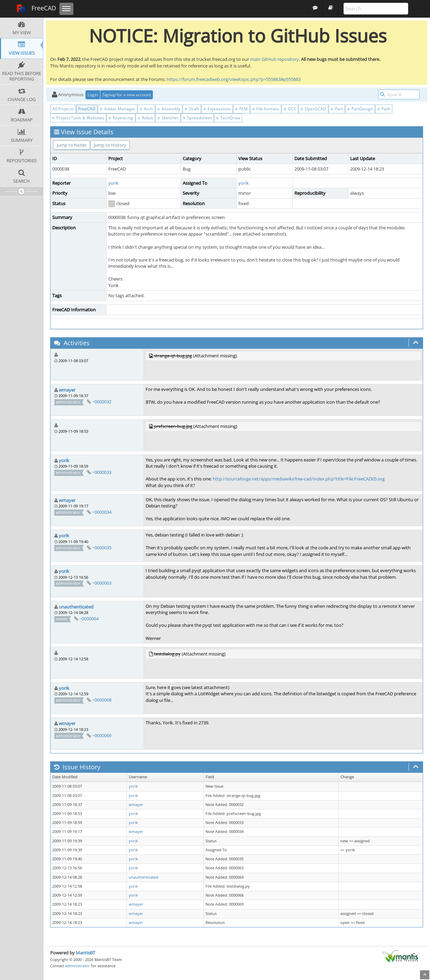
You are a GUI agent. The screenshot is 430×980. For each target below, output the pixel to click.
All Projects (63, 109)
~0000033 (101, 472)
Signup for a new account (126, 95)
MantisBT (85, 953)
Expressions (217, 109)
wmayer (67, 390)
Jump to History (110, 145)
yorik (113, 183)
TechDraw (228, 118)
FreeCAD (36, 8)
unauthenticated (76, 607)
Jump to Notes (71, 145)
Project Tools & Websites (78, 118)
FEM (241, 109)
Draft (192, 109)
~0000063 (101, 583)
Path (383, 109)
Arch (146, 109)
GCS (290, 109)
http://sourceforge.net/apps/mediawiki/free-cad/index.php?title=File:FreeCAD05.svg (299, 479)
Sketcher (168, 118)
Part (337, 109)
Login (93, 95)
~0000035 (101, 547)
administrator (77, 965)
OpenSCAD (313, 109)
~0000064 (89, 618)
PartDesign (360, 109)
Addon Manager (117, 109)
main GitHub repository (274, 59)
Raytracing (121, 118)
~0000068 (101, 700)
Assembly (168, 109)
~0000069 (101, 735)
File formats (265, 109)
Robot (145, 118)
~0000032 (101, 402)
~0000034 (101, 512)
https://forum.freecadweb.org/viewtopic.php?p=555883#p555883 (234, 79)
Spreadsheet (197, 118)
